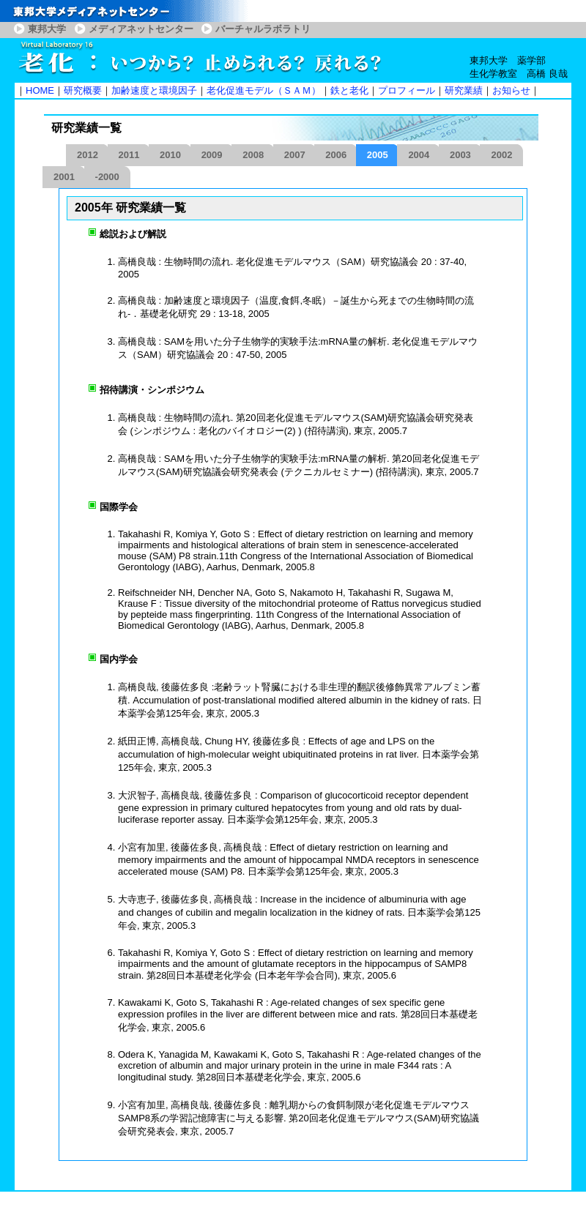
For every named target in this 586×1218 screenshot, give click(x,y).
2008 (253, 154)
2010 (170, 154)
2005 (377, 154)
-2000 (107, 176)
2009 (212, 154)
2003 (460, 154)
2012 (87, 154)
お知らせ (511, 90)
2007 (294, 154)
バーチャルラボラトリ (263, 28)
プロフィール (406, 90)
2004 (418, 154)
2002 (501, 154)
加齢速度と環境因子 (154, 90)
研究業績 (464, 90)
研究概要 (83, 90)
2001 (64, 176)
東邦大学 (47, 28)
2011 (129, 154)
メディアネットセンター (141, 28)
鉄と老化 (349, 90)
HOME (40, 90)
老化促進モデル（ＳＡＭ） (264, 90)
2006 (335, 154)
